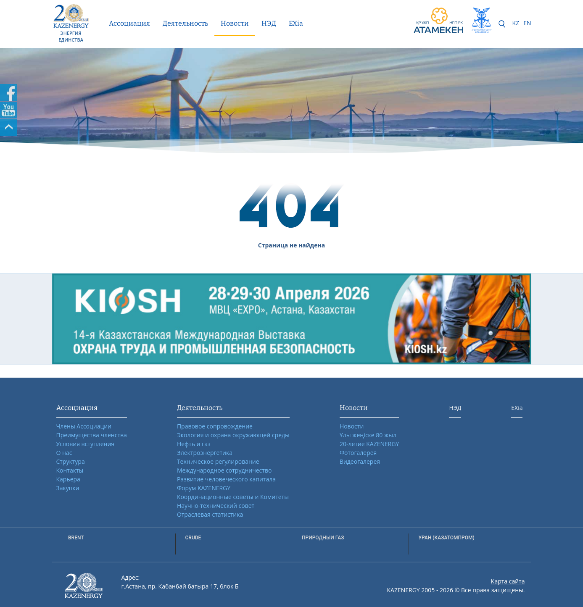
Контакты (70, 470)
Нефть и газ (194, 444)
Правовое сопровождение (215, 426)
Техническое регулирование (218, 461)
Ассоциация (129, 23)
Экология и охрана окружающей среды (233, 435)
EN (527, 23)
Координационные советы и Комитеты (233, 497)
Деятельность (185, 23)
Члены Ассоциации (84, 426)
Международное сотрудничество (224, 470)
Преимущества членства (91, 435)
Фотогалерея (358, 453)
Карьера (68, 479)
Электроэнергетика (204, 453)
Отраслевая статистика (210, 514)
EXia (296, 23)
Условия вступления (85, 444)
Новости (235, 23)
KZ (516, 23)
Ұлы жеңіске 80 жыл (368, 435)
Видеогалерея (360, 461)
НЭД (268, 23)
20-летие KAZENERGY (369, 444)
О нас (64, 453)
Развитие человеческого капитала (226, 479)
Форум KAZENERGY (203, 488)
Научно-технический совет (215, 506)
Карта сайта (508, 581)
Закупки (67, 488)
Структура (70, 461)
